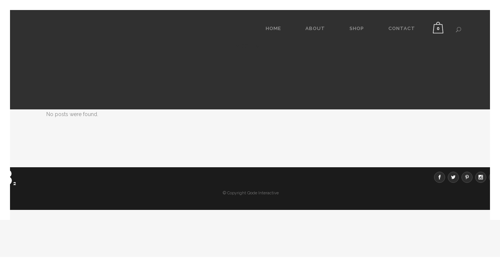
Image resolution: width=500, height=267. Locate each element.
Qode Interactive (263, 144)
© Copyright (234, 144)
